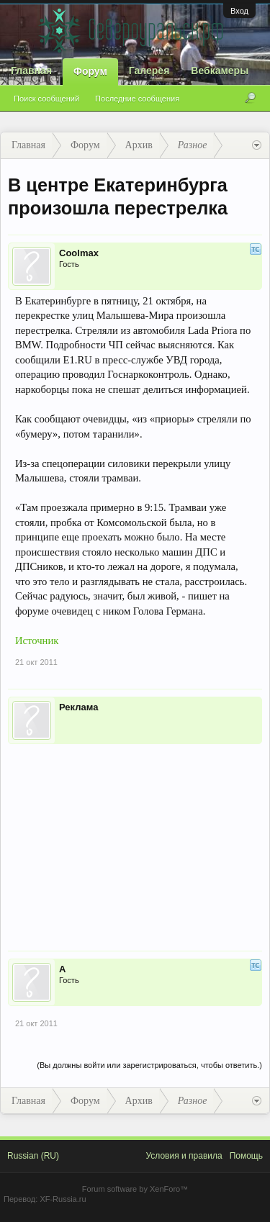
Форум (90, 71)
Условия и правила (183, 1156)
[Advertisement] (135, 838)
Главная (31, 70)
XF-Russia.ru (63, 1199)
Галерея (149, 70)
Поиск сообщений (46, 98)
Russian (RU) (33, 1156)
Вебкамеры (219, 70)
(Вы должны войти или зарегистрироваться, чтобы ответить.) (149, 1065)
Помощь (246, 1156)
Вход (239, 10)
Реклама (78, 707)
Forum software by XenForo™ (135, 1189)
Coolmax (79, 253)
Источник (36, 640)
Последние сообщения (137, 98)
